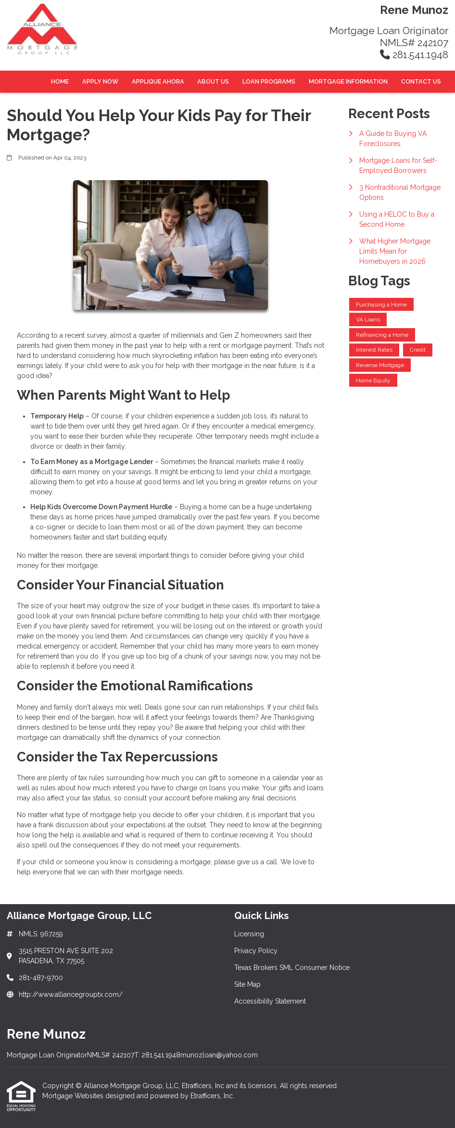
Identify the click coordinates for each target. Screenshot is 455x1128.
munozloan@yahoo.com (219, 1055)
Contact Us (421, 81)
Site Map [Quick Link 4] (247, 984)
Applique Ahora (158, 81)
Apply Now (100, 81)
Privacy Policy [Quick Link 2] (256, 951)
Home (60, 81)
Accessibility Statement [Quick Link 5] (270, 1001)
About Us (213, 81)
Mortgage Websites (73, 1096)
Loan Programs (268, 81)
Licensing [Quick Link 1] (249, 934)
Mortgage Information (348, 81)
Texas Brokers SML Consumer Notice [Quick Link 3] (292, 967)
